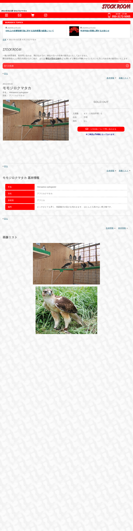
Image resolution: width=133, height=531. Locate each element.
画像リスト (123, 78)
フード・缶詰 (19, 446)
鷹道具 (69, 434)
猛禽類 (41, 416)
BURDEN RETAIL (125, 1)
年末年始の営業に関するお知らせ (94, 31)
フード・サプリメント (22, 441)
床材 (44, 434)
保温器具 (34, 434)
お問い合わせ (18, 470)
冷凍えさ (34, 446)
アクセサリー (19, 434)
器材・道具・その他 (21, 429)
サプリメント (49, 446)
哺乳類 (65, 416)
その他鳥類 (53, 416)
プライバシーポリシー (21, 515)
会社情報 (15, 507)
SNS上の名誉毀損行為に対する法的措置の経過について (30, 31)
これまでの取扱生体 (21, 424)
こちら (83, 387)
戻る (6, 73)
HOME (14, 400)
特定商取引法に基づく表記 (23, 511)
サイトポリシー (18, 520)
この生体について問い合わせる (101, 129)
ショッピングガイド (21, 453)
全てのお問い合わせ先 (22, 481)
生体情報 (110, 171)
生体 (4, 40)
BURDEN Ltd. (17, 503)
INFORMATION (19, 406)
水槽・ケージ (56, 434)
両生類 (25, 416)
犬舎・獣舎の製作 (20, 459)
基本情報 (110, 78)
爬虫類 (15, 416)
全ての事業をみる (20, 476)
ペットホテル (18, 465)
